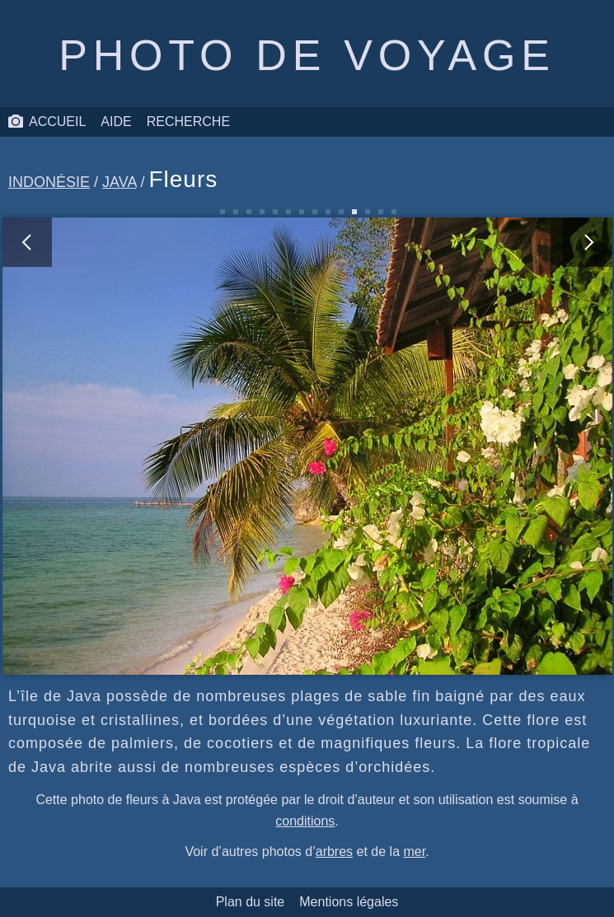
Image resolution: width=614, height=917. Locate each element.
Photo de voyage (307, 55)
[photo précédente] (154, 446)
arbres (334, 851)
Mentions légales (348, 902)
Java (119, 182)
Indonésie (49, 182)
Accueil (46, 122)
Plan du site (250, 902)
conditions (305, 821)
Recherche (188, 122)
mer (414, 851)
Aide (116, 122)
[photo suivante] (459, 446)
